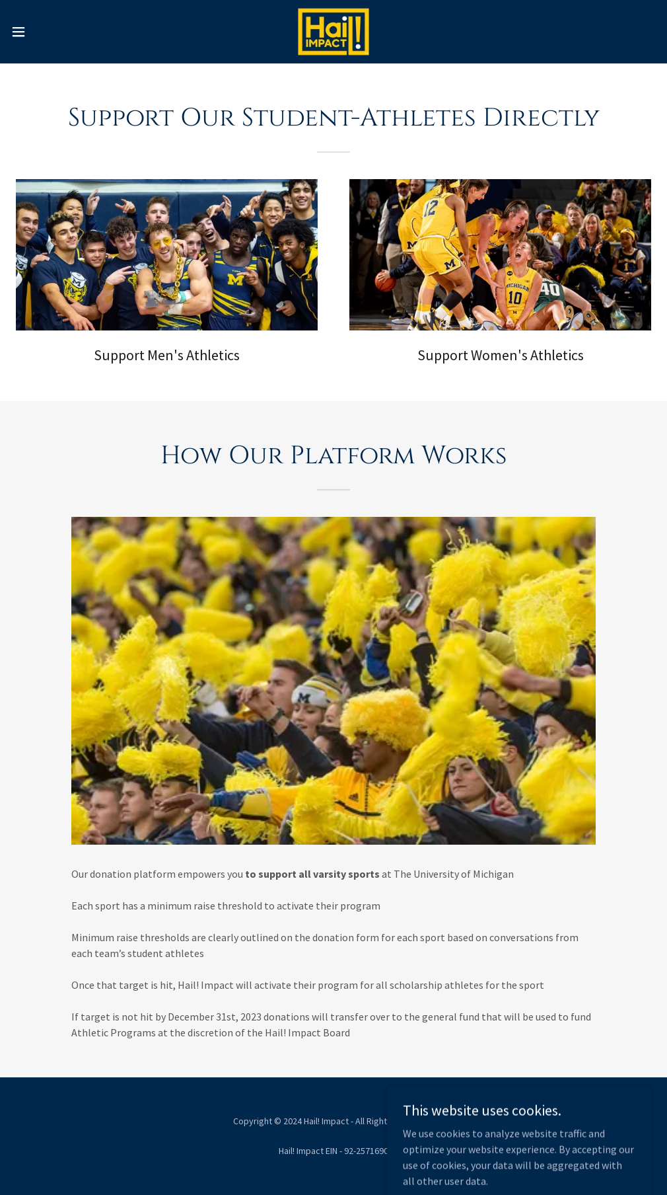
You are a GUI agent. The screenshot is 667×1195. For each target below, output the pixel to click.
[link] (333, 31)
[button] (54, 32)
